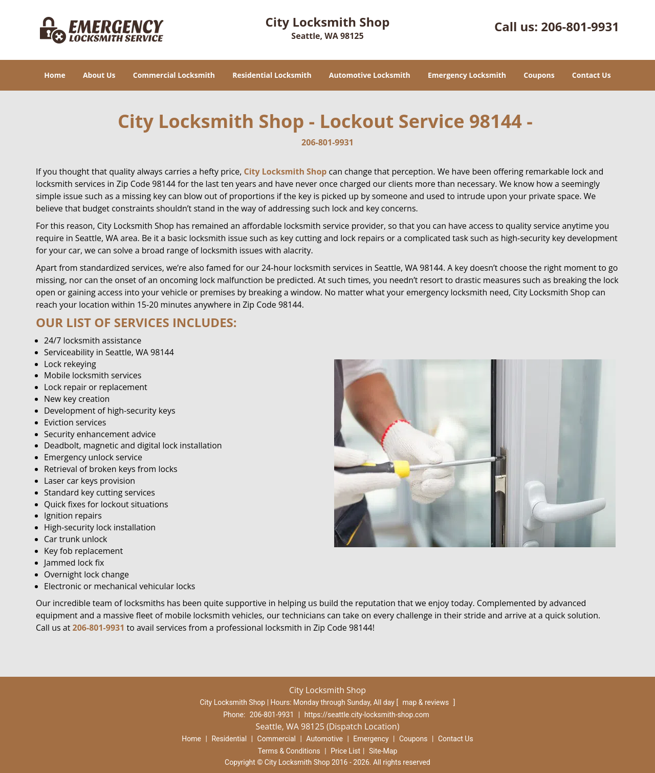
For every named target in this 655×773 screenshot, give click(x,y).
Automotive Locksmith (369, 75)
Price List (345, 751)
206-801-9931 (580, 26)
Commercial (276, 739)
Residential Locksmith (272, 75)
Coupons (538, 75)
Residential (229, 739)
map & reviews (427, 702)
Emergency (370, 739)
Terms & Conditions (289, 751)
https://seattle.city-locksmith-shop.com (366, 715)
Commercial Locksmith (174, 75)
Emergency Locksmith (467, 75)
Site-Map (383, 751)
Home (54, 75)
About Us (99, 75)
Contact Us (591, 75)
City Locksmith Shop (285, 171)
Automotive (324, 739)
